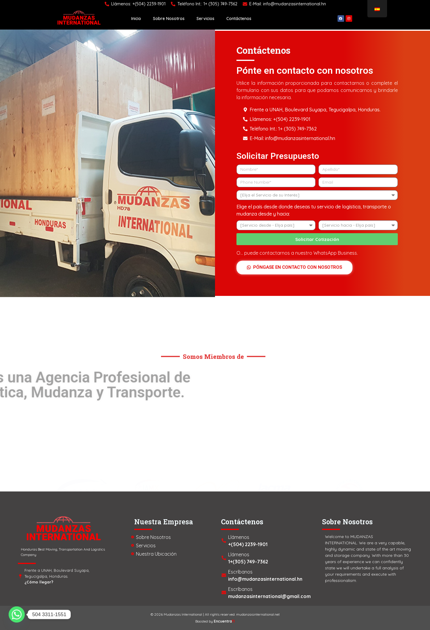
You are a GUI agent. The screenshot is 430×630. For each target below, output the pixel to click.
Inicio (136, 18)
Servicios (205, 18)
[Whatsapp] (17, 614)
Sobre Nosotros (169, 18)
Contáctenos (238, 18)
